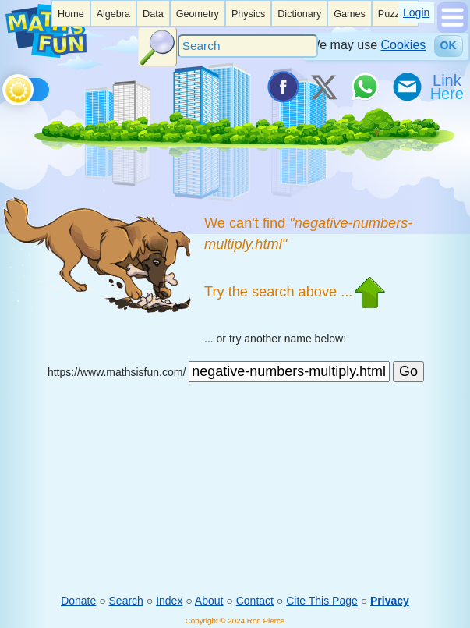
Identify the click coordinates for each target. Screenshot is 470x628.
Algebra (113, 14)
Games (350, 14)
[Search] (248, 46)
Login (416, 12)
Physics (248, 14)
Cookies (403, 44)
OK (448, 45)
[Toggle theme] (5, 86)
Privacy (389, 600)
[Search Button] (157, 46)
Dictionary (299, 14)
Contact (255, 600)
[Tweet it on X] (323, 86)
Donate (78, 600)
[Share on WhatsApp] (364, 86)
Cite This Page (322, 600)
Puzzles (395, 14)
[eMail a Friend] (406, 86)
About (209, 600)
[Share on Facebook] (282, 86)
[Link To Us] (448, 86)
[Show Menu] (452, 29)
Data (153, 14)
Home (71, 14)
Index (169, 600)
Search (126, 600)
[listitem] (70, 13)
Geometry (197, 14)
